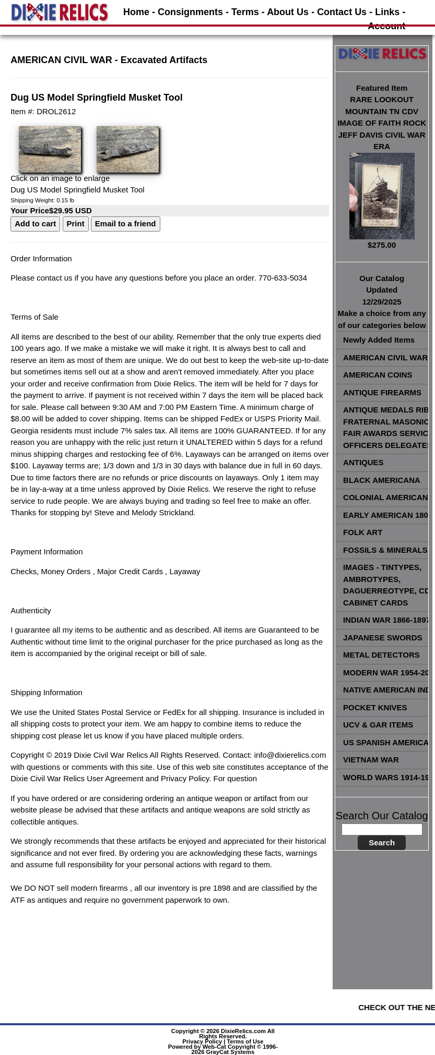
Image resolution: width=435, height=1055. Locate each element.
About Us (288, 12)
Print (76, 223)
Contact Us (342, 12)
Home (136, 12)
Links (387, 12)
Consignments (190, 12)
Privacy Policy (202, 1041)
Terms (245, 12)
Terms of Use (245, 1041)
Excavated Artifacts (164, 60)
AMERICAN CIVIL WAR (61, 60)
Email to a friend (125, 223)
